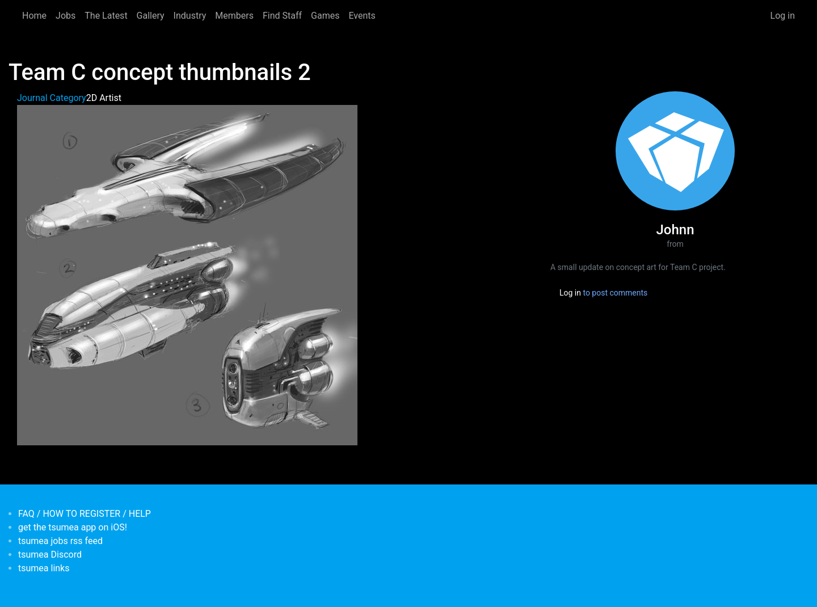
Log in (782, 15)
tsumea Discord (50, 554)
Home (34, 15)
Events (361, 15)
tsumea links (43, 568)
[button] (187, 274)
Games (325, 15)
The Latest (106, 15)
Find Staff (282, 15)
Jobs (65, 15)
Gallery (151, 15)
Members (234, 15)
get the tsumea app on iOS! (72, 527)
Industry (190, 15)
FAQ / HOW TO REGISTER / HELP (84, 513)
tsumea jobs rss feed (60, 541)
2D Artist (103, 97)
